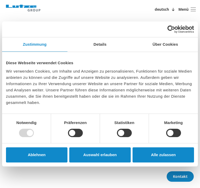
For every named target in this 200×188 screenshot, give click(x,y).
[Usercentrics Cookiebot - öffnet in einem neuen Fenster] (171, 29)
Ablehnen (37, 154)
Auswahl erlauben (100, 154)
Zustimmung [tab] (35, 44)
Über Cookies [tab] (165, 44)
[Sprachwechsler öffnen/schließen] (165, 9)
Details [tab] (100, 44)
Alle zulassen (163, 154)
